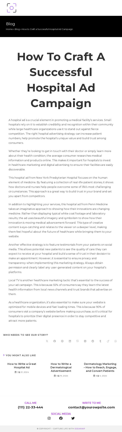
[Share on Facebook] (54, 341)
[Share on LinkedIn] (70, 341)
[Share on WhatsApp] (115, 341)
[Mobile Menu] (114, 8)
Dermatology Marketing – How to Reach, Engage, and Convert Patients (100, 367)
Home (9, 29)
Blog (17, 29)
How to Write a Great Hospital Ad (21, 365)
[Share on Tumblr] (100, 341)
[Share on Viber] (77, 341)
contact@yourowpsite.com (91, 407)
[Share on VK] (85, 341)
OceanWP (80, 429)
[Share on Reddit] (93, 341)
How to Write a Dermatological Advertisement (61, 367)
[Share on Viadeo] (108, 341)
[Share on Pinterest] (62, 341)
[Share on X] (47, 341)
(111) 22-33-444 (30, 407)
